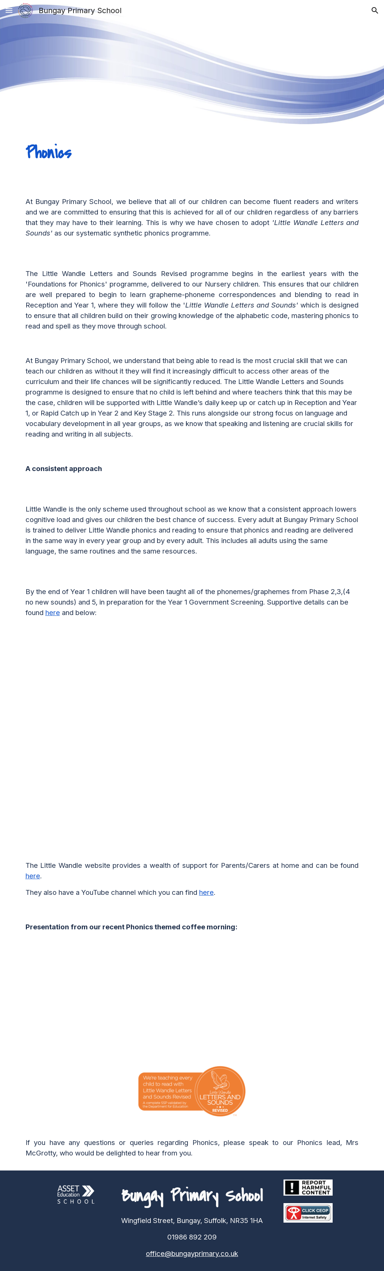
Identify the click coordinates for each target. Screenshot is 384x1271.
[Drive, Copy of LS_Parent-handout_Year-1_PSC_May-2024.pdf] (264, 739)
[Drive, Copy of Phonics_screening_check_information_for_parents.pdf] (119, 739)
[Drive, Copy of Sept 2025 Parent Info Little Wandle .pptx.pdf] (105, 1000)
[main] (192, 153)
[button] (9, 10)
